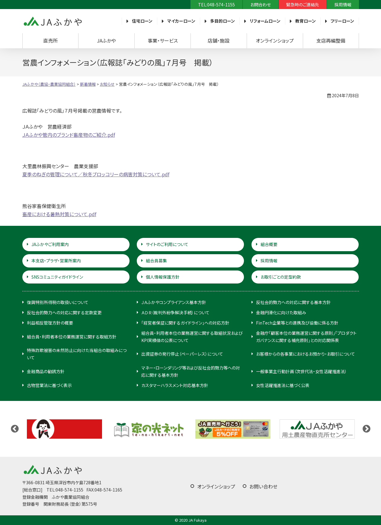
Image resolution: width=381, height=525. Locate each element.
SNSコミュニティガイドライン (57, 277)
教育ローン (305, 21)
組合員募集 (156, 261)
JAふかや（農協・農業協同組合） (52, 21)
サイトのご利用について (167, 244)
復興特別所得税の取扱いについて (57, 302)
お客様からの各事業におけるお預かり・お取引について (305, 354)
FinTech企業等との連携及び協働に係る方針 (297, 323)
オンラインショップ (275, 40)
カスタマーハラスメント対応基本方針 (174, 385)
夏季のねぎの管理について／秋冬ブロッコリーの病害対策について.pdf (95, 174)
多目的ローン (222, 21)
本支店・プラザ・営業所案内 (56, 261)
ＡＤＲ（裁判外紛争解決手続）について (175, 312)
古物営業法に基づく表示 (49, 385)
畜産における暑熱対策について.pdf (59, 214)
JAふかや (106, 40)
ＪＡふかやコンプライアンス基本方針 (173, 302)
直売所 (50, 40)
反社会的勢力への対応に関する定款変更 (64, 312)
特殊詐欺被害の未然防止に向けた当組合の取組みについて (76, 353)
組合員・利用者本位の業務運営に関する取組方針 (72, 337)
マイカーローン (181, 21)
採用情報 (343, 5)
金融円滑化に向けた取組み (281, 312)
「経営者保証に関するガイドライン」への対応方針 (185, 323)
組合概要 (269, 244)
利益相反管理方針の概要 (50, 323)
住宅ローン (142, 21)
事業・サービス (163, 40)
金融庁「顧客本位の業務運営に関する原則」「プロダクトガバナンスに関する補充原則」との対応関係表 (306, 336)
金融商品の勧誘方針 (46, 371)
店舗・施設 (218, 40)
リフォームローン (265, 21)
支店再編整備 (330, 40)
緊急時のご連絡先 (302, 5)
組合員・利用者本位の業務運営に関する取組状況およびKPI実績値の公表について (192, 336)
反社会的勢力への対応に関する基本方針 (293, 302)
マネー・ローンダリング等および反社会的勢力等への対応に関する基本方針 (190, 371)
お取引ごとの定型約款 (281, 277)
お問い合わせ (263, 486)
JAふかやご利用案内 (50, 244)
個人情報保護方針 (163, 277)
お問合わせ (260, 5)
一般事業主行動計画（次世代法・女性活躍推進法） (301, 371)
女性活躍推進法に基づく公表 (282, 385)
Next (366, 429)
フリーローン (342, 21)
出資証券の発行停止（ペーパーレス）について (182, 354)
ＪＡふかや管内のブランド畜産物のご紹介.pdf (68, 134)
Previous (14, 429)
